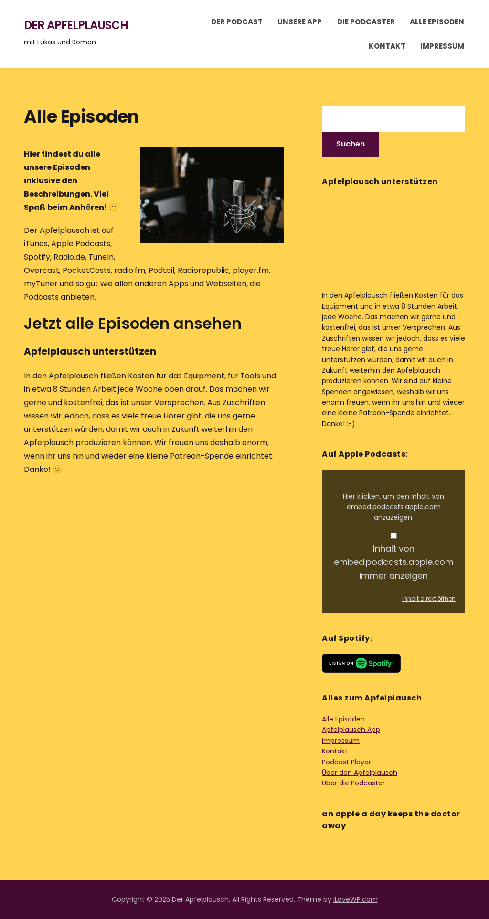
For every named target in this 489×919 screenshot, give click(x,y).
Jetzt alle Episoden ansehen (133, 323)
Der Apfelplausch (76, 25)
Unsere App (299, 22)
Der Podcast (237, 22)
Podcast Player (346, 762)
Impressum (442, 46)
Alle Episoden (437, 22)
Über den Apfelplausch (359, 772)
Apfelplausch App (351, 729)
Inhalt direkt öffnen (429, 599)
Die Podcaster (366, 22)
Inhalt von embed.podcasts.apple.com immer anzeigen (394, 562)
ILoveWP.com (355, 899)
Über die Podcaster (353, 783)
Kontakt (387, 46)
